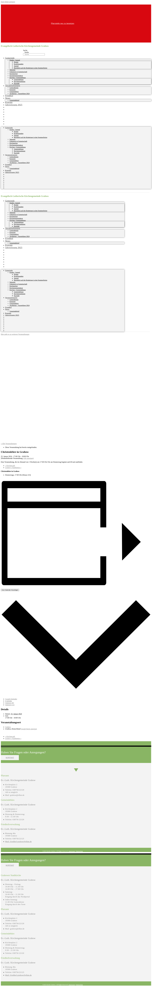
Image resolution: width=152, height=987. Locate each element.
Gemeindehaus (19, 79)
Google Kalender (11, 699)
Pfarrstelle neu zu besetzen (62, 23)
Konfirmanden (18, 64)
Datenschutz (79, 851)
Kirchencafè (10, 466)
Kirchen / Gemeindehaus (18, 77)
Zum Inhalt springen (8, 2)
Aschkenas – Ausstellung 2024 (20, 93)
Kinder (16, 62)
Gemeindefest (14, 91)
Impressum (72, 851)
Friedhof (9, 96)
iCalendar (8, 701)
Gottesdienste (14, 88)
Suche (25, 50)
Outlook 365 (9, 703)
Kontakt (9, 102)
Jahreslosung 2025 (13, 105)
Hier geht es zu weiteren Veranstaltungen (15, 334)
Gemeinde (10, 58)
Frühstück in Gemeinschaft (18, 72)
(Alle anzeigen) (28, 458)
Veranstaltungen (12, 85)
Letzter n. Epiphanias (13, 468)
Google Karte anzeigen (29, 729)
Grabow (8, 727)
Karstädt (16, 83)
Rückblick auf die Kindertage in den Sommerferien (30, 68)
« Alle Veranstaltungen (9, 444)
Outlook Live (10, 705)
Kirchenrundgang (19, 81)
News (7, 98)
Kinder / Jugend (15, 60)
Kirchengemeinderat (16, 76)
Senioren (12, 70)
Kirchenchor (14, 74)
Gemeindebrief (14, 100)
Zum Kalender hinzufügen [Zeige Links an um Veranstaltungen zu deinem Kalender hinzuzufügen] (10, 590)
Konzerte (12, 90)
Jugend (16, 66)
